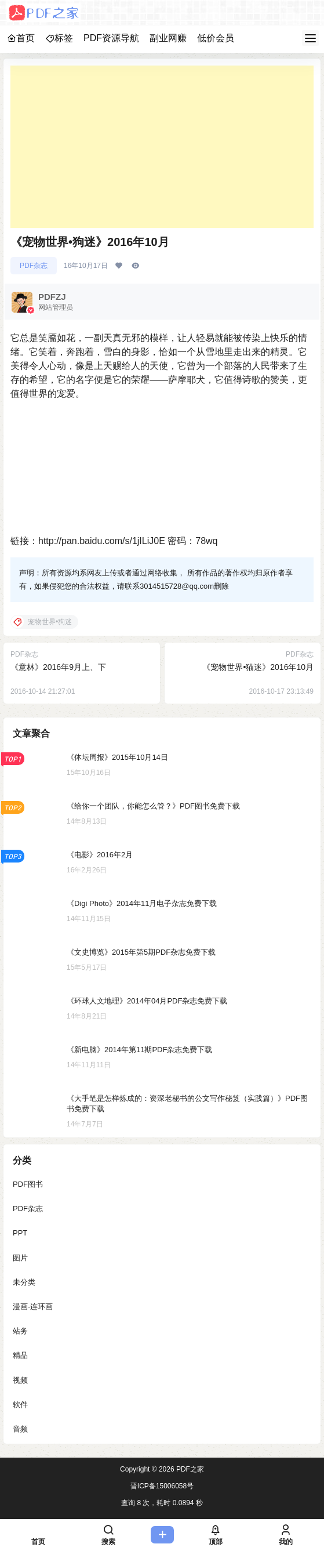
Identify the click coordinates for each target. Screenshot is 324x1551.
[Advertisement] (162, 147)
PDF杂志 (34, 266)
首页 (21, 38)
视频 (20, 1380)
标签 (59, 38)
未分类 (24, 1282)
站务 (20, 1331)
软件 (20, 1404)
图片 (20, 1257)
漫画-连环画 (33, 1306)
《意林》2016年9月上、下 (58, 667)
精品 (20, 1355)
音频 (20, 1429)
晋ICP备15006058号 (162, 1486)
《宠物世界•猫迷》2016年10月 (258, 667)
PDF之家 (189, 1469)
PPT (20, 1233)
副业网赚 (168, 38)
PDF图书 (28, 1184)
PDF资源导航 (111, 38)
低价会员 (215, 38)
